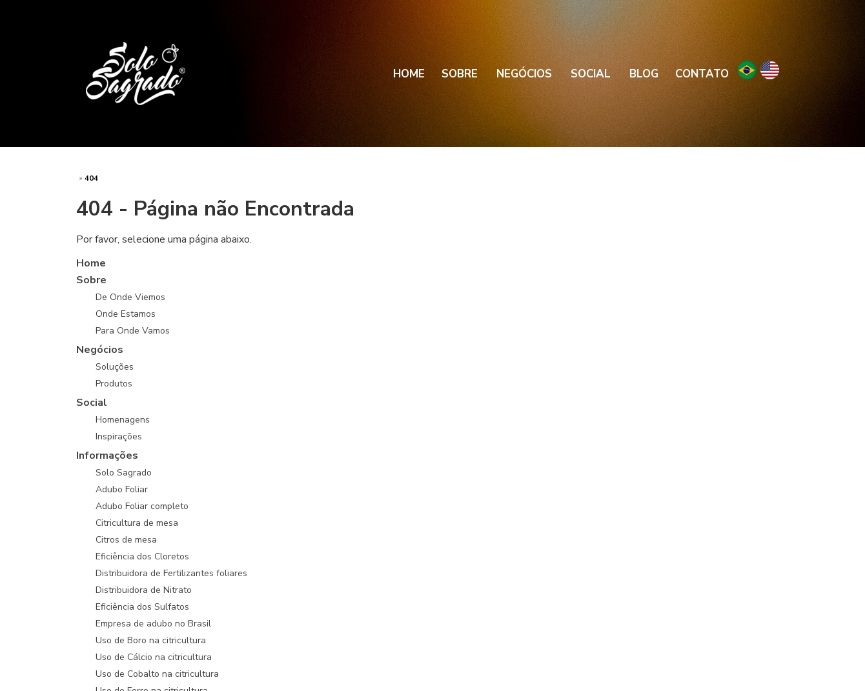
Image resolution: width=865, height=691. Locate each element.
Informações (107, 455)
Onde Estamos (126, 314)
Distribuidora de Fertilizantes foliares (171, 573)
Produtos (114, 383)
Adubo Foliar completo (142, 506)
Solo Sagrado (124, 472)
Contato (702, 73)
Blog (643, 73)
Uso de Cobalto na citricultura (157, 674)
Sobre (460, 73)
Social (591, 73)
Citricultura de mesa (137, 523)
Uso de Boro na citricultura (151, 640)
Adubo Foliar (122, 489)
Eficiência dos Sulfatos (142, 607)
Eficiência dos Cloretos (142, 556)
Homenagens (123, 420)
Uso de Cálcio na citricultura (154, 657)
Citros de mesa (126, 540)
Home (409, 73)
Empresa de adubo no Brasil (153, 623)
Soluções (115, 367)
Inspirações (119, 436)
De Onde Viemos (130, 297)
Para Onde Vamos (133, 331)
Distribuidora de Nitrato (144, 590)
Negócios (524, 73)
